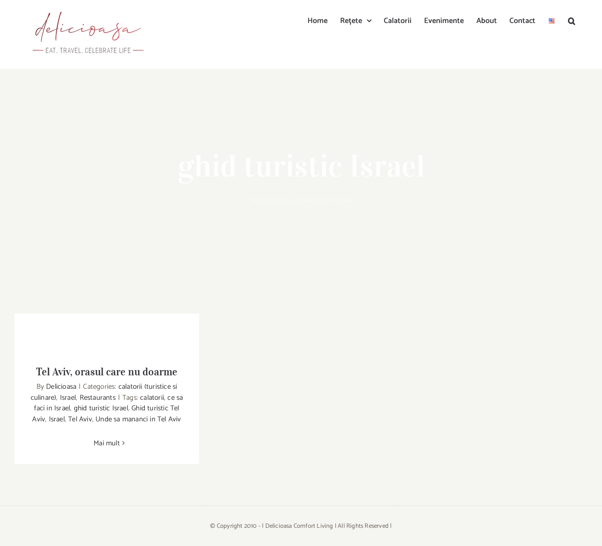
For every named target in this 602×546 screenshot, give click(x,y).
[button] (571, 20)
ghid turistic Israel (101, 408)
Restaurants (98, 398)
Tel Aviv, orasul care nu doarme (106, 371)
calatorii (152, 398)
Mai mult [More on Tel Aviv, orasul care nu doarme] (107, 443)
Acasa (290, 200)
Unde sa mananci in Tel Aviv (138, 419)
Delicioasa (61, 387)
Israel (68, 398)
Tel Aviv (80, 419)
